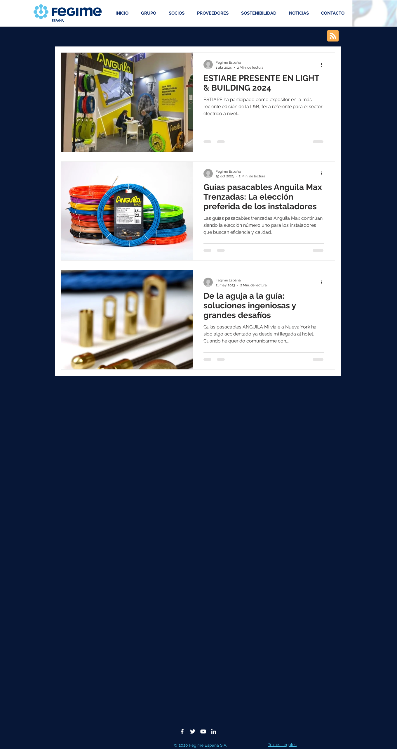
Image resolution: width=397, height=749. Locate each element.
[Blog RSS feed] (333, 36)
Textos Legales (282, 744)
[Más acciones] (323, 64)
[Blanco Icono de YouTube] (203, 731)
